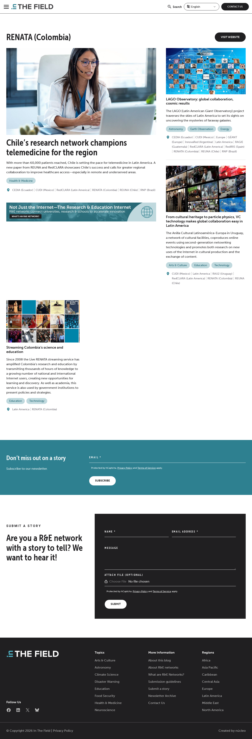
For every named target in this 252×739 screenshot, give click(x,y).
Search (174, 8)
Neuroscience (105, 710)
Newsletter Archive (162, 696)
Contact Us (235, 6)
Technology (221, 265)
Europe (220, 137)
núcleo (240, 731)
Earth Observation (201, 129)
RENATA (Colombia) (104, 190)
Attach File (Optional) (124, 575)
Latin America (224, 142)
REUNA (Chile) (129, 190)
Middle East (210, 703)
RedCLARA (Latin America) (73, 190)
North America (212, 710)
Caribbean (209, 674)
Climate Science (107, 674)
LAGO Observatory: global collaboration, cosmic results (199, 101)
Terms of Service (146, 468)
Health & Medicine (21, 180)
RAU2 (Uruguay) (222, 273)
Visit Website (230, 37)
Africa (206, 660)
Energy (224, 129)
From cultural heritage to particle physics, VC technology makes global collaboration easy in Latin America (204, 221)
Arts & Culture (178, 265)
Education (200, 265)
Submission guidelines (164, 681)
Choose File (117, 581)
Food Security (105, 696)
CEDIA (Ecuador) (22, 190)
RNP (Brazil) (147, 190)
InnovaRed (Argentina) (199, 142)
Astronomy (176, 129)
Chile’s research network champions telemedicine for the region (66, 147)
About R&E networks (163, 667)
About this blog (159, 660)
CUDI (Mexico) (45, 190)
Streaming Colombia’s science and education (34, 349)
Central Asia (210, 681)
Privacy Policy (124, 468)
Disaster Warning (107, 681)
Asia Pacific (210, 667)
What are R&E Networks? (166, 674)
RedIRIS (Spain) (234, 146)
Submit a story (158, 689)
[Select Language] (201, 6)
